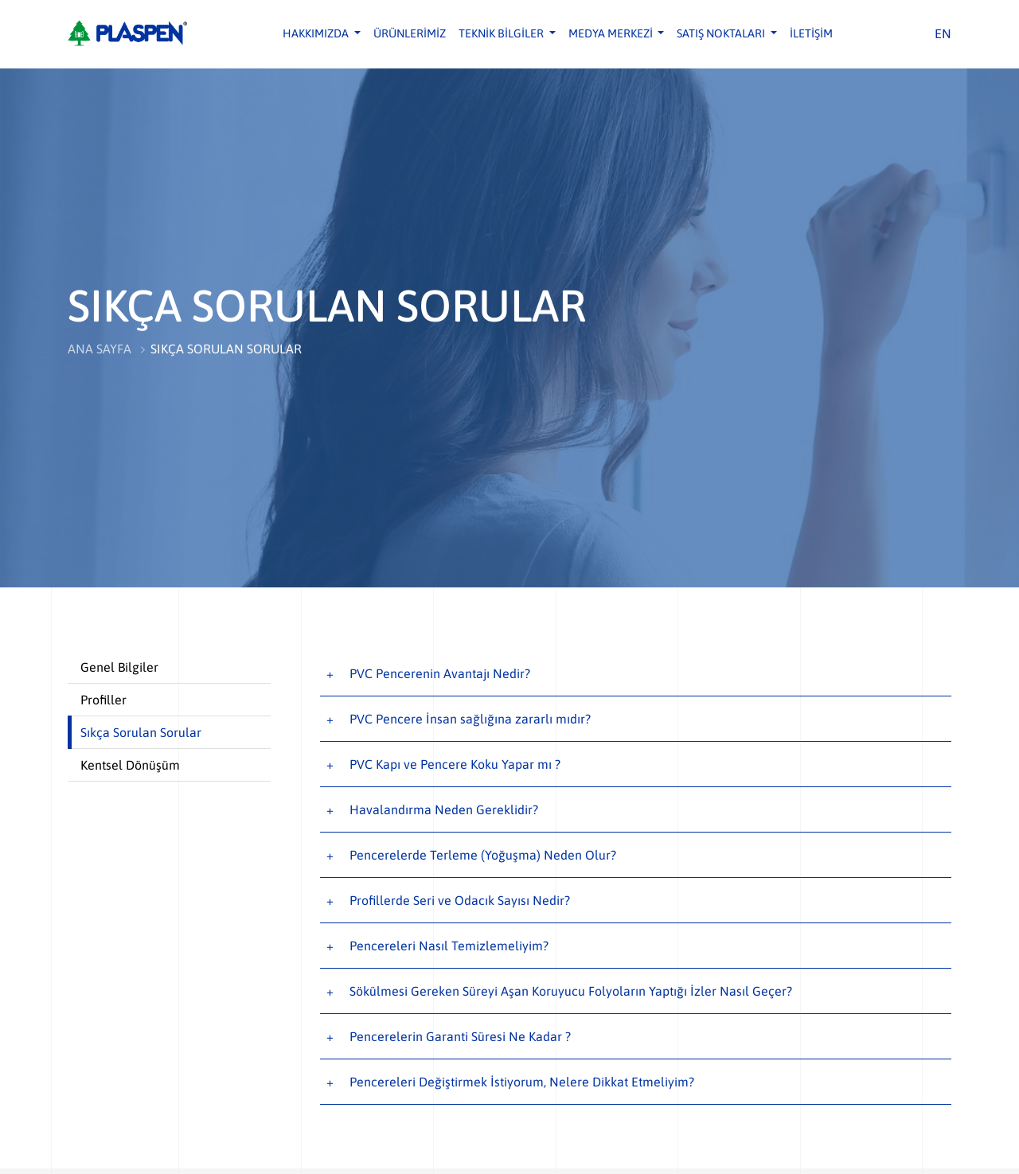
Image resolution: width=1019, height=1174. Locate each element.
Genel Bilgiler (119, 667)
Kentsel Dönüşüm (130, 765)
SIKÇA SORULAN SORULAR (226, 348)
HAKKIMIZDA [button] (317, 33)
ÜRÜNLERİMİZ (409, 33)
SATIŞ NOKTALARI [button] (722, 33)
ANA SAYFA (99, 348)
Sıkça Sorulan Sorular (140, 732)
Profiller (103, 699)
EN (943, 33)
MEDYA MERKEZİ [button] (611, 33)
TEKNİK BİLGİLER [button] (502, 33)
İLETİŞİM (811, 33)
